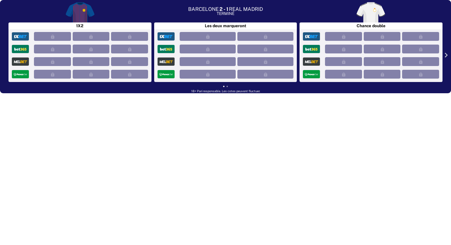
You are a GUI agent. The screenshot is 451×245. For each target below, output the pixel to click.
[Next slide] (445, 55)
